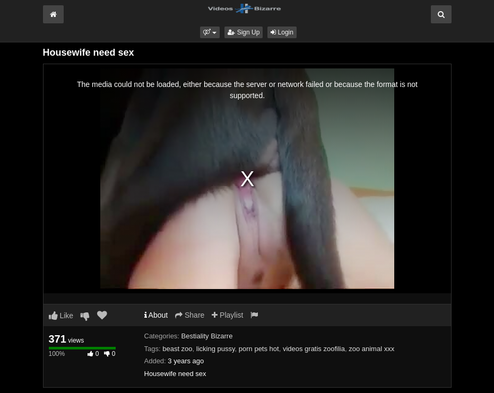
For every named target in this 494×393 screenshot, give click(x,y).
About (156, 315)
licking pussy (215, 349)
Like (61, 315)
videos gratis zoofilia (314, 349)
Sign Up (243, 32)
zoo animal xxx (371, 349)
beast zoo (177, 349)
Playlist (227, 315)
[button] (210, 32)
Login (282, 32)
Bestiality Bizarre (207, 336)
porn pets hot (259, 349)
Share (189, 315)
